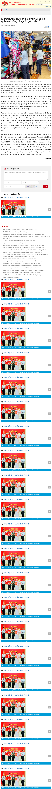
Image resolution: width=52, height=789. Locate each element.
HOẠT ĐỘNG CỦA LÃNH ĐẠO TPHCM (16, 197)
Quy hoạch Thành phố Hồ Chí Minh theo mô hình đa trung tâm (19, 240)
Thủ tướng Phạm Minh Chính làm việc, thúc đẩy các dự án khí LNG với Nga (22, 272)
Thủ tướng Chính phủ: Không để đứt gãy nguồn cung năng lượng (19, 258)
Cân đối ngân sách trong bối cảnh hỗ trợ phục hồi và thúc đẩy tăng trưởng (22, 274)
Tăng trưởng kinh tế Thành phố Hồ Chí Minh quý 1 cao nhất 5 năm (20, 229)
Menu (48, 6)
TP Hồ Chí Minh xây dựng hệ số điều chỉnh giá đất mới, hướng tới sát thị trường (23, 245)
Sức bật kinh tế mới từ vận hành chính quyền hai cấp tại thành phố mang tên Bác (23, 234)
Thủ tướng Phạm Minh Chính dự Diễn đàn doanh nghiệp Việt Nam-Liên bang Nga (23, 270)
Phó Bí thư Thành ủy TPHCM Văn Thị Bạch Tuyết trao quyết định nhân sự (21, 217)
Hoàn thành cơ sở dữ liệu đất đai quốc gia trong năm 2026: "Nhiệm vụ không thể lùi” (24, 250)
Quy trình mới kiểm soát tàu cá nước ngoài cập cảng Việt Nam (18, 243)
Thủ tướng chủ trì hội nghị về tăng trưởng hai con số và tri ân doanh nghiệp (22, 265)
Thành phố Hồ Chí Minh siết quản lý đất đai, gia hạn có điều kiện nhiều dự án (22, 252)
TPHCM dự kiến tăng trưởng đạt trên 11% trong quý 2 (16, 232)
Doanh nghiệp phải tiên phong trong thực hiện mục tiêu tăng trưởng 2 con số (22, 261)
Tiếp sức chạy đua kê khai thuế (11, 277)
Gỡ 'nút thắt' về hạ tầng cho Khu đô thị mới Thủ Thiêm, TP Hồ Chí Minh (21, 268)
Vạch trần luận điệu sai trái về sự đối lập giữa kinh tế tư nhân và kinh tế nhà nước (23, 247)
